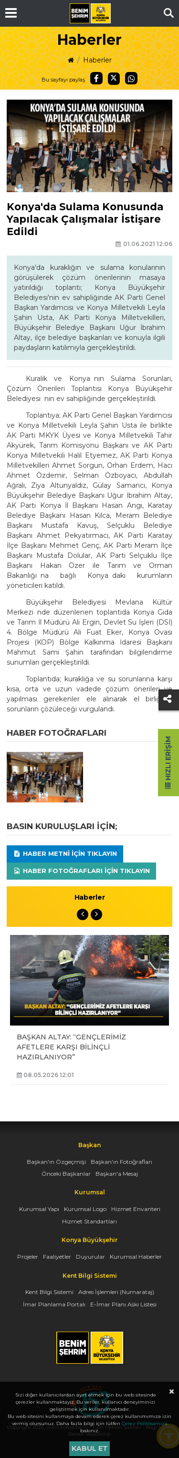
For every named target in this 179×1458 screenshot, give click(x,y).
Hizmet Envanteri (135, 1208)
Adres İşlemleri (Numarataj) (116, 1291)
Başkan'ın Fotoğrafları (121, 1161)
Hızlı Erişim (168, 762)
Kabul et (90, 1448)
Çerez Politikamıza (145, 1423)
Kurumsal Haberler (136, 1256)
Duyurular (90, 1256)
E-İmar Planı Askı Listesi (123, 1304)
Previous (82, 914)
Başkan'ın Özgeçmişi (56, 1161)
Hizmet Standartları (89, 1221)
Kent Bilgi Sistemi (49, 1291)
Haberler (97, 60)
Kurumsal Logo (85, 1208)
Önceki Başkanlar (66, 1173)
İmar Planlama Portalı (54, 1304)
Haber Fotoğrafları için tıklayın (81, 870)
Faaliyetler (57, 1256)
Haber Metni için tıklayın (65, 853)
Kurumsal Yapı (39, 1208)
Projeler (27, 1256)
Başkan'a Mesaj (116, 1173)
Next (96, 914)
